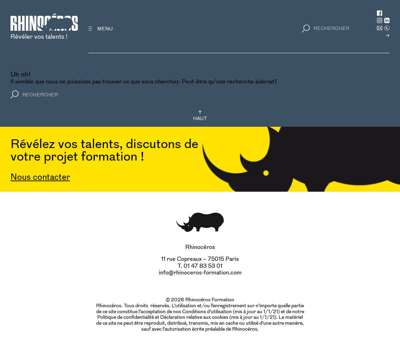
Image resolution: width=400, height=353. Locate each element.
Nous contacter (40, 177)
